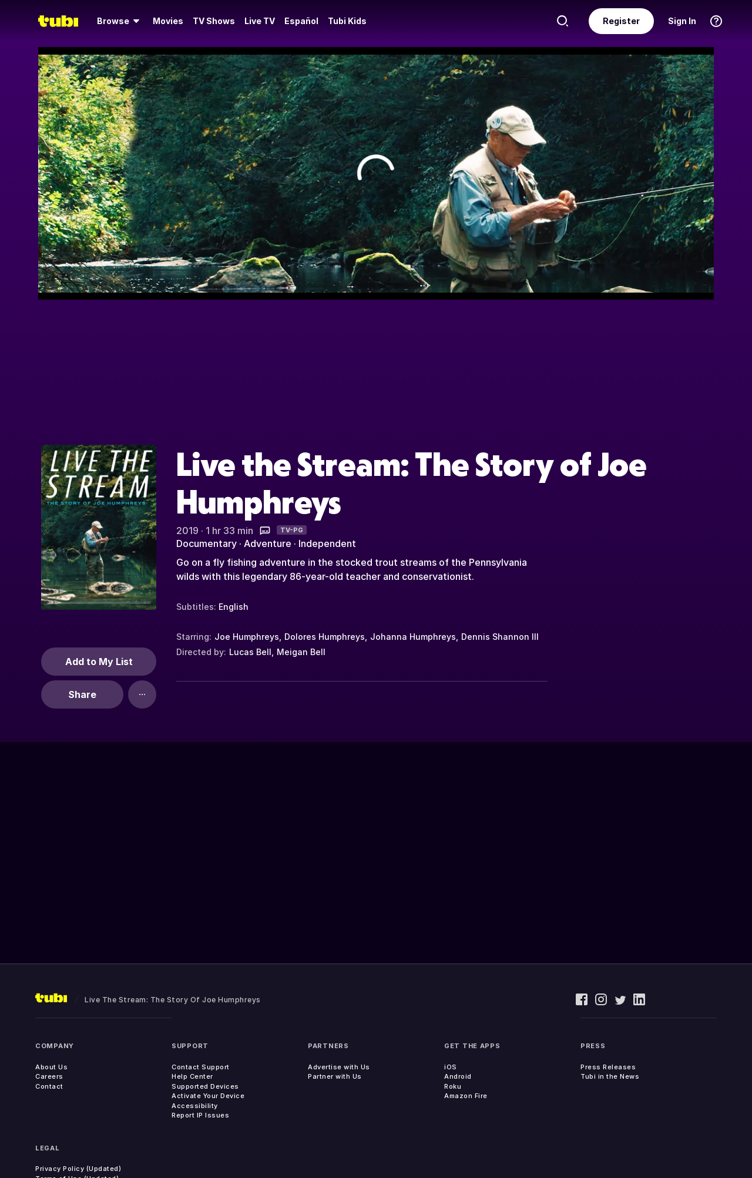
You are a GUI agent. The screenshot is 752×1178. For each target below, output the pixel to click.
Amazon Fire (466, 1096)
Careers (49, 1076)
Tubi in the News (609, 1076)
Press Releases (608, 1067)
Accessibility (195, 1106)
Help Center (192, 1076)
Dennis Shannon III (500, 637)
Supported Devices (205, 1086)
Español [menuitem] (301, 21)
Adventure (267, 543)
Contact (49, 1086)
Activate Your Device (208, 1096)
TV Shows (214, 21)
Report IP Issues (200, 1115)
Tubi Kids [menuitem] (347, 21)
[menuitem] (120, 21)
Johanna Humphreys (413, 637)
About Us (51, 1067)
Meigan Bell (301, 652)
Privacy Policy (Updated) (78, 1168)
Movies (168, 21)
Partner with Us (335, 1076)
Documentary (206, 543)
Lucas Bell (250, 652)
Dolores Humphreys (324, 637)
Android (458, 1076)
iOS (450, 1067)
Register (621, 21)
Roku (452, 1086)
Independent (327, 543)
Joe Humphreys (246, 637)
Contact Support (201, 1067)
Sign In (682, 21)
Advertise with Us (339, 1067)
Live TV (259, 21)
